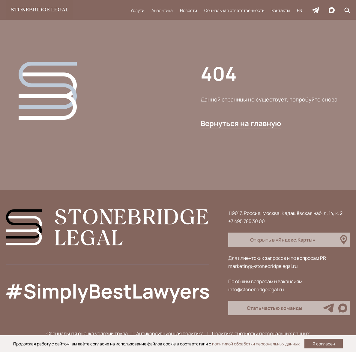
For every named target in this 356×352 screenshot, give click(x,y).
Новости (188, 10)
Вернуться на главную (241, 123)
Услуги (137, 10)
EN (299, 10)
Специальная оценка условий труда (87, 333)
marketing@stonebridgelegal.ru (263, 266)
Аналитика (162, 10)
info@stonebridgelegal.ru (256, 289)
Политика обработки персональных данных (261, 333)
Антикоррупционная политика (170, 333)
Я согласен (324, 344)
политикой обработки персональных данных (256, 344)
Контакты (280, 10)
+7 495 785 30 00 (246, 221)
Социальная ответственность (234, 10)
